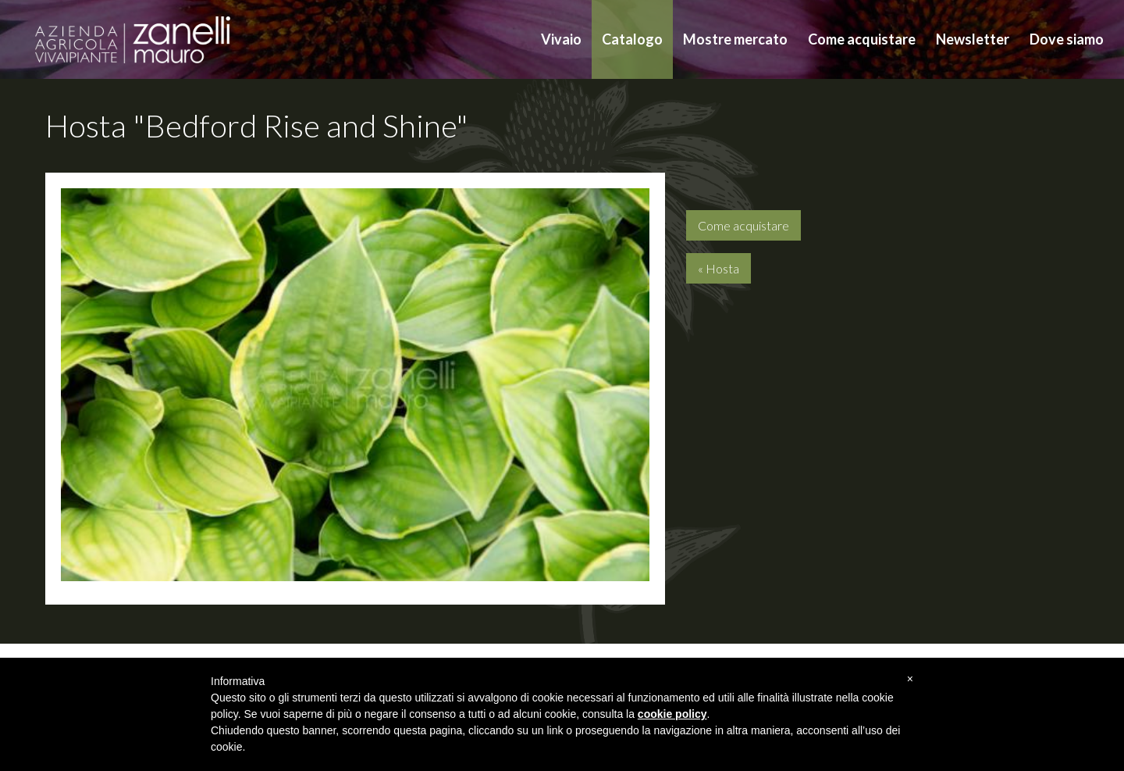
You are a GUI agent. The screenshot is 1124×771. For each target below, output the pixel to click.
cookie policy (672, 714)
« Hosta (718, 268)
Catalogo (632, 39)
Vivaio (561, 39)
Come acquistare (862, 39)
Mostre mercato (735, 39)
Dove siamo (1067, 39)
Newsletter (972, 39)
